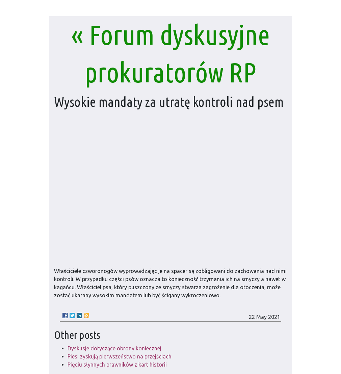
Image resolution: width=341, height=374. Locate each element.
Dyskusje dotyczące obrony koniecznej (114, 348)
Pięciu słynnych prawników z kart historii (117, 364)
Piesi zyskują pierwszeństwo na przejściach (120, 356)
